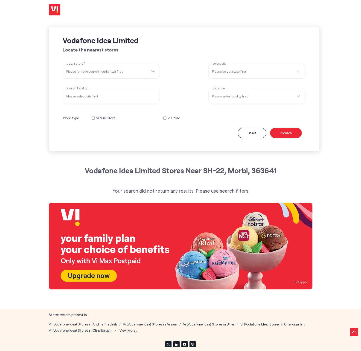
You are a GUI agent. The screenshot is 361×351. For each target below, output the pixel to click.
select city (219, 63)
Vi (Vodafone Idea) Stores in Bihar (208, 324)
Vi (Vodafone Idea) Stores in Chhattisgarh (81, 330)
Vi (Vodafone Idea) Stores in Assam (150, 324)
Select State (76, 64)
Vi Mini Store (105, 118)
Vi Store (174, 118)
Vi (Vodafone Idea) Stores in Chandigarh (271, 324)
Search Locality (77, 88)
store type (71, 118)
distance (219, 88)
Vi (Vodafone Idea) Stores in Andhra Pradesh (83, 324)
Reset (252, 133)
